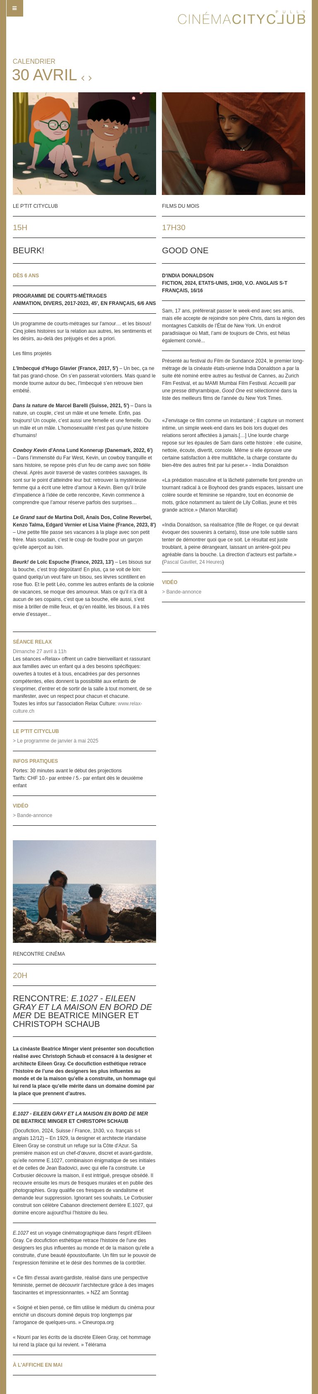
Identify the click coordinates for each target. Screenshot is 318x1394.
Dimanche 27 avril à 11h (39, 651)
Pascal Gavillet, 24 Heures (193, 562)
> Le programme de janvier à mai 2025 (55, 741)
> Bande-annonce (32, 815)
